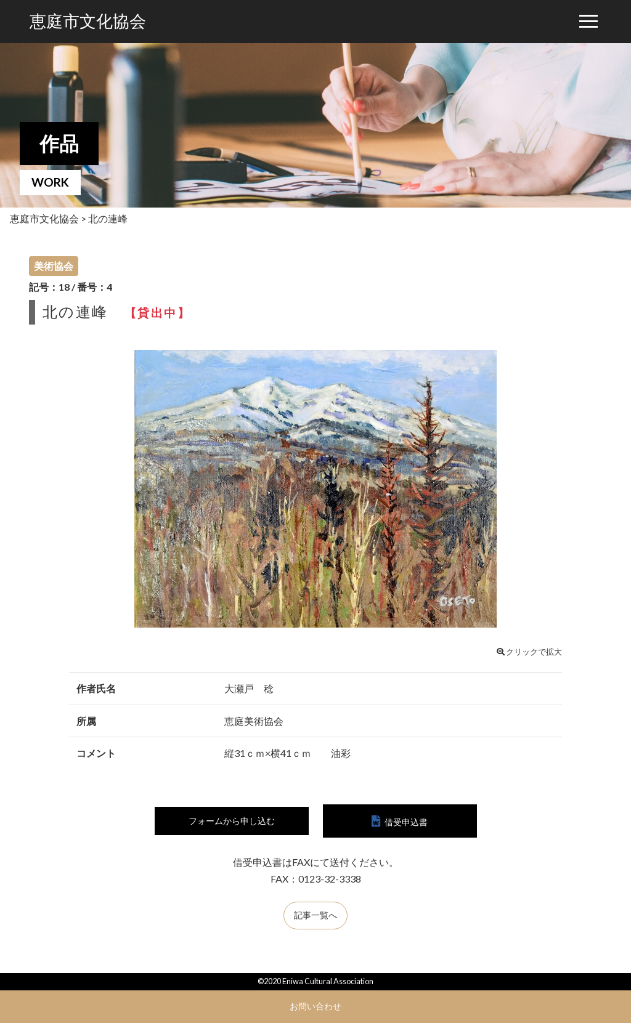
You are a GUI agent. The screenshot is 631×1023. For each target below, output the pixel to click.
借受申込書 (406, 822)
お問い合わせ (315, 1006)
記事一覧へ (315, 917)
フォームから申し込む (231, 821)
